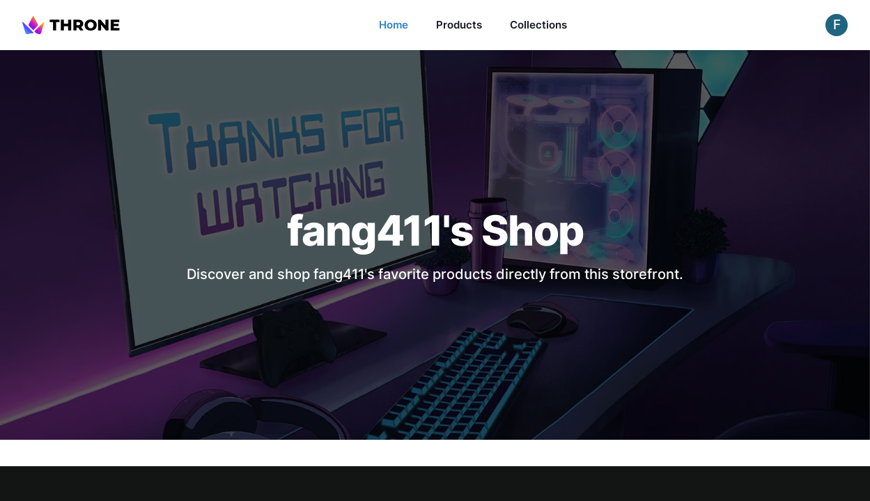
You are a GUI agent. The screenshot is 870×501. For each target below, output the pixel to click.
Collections (538, 24)
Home (393, 24)
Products (459, 24)
